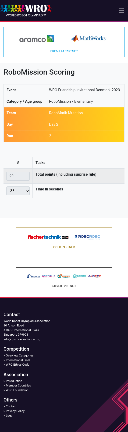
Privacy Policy (15, 411)
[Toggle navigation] (121, 10)
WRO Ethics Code (17, 364)
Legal (9, 415)
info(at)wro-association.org (22, 339)
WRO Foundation (17, 390)
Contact (11, 406)
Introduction (14, 381)
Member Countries (18, 385)
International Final (18, 360)
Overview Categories (19, 355)
